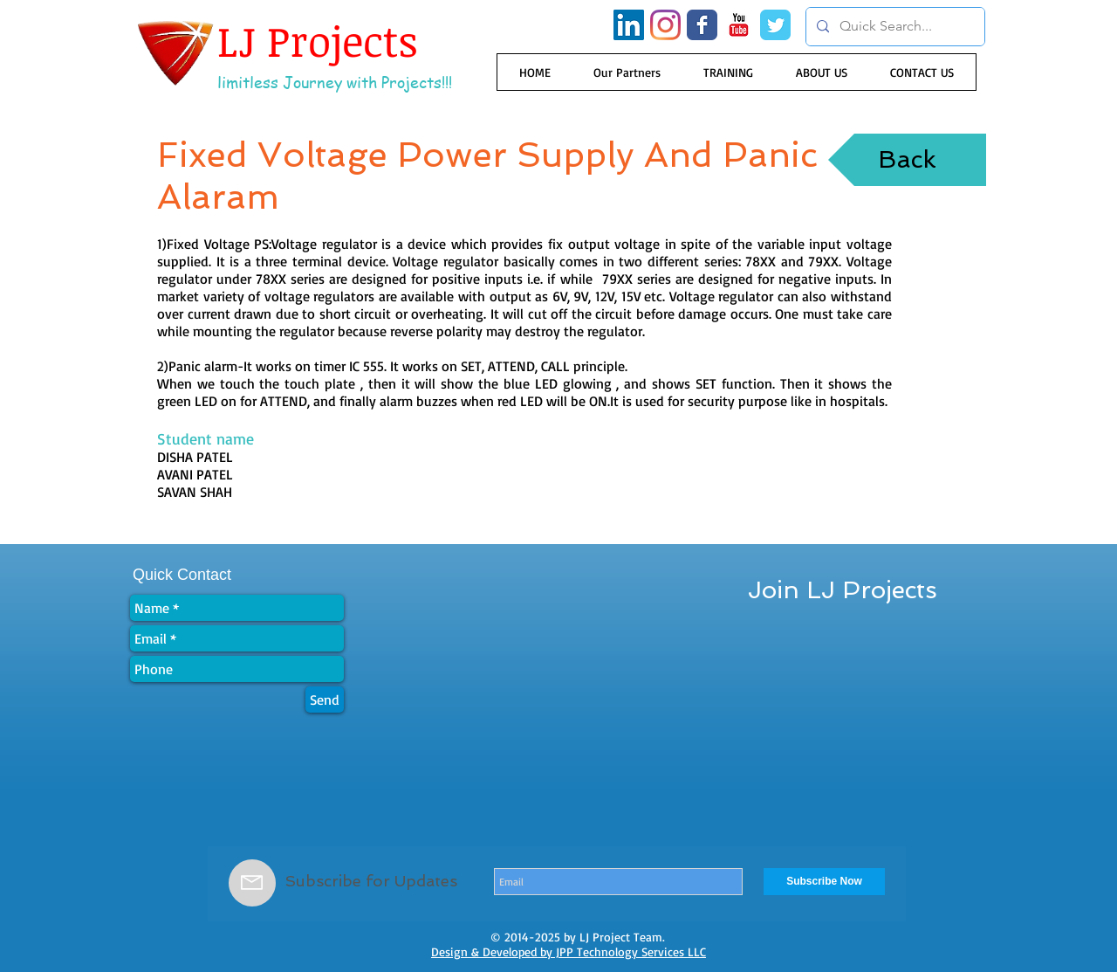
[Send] (324, 699)
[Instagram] (665, 25)
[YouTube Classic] (738, 25)
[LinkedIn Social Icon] (628, 25)
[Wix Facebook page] (702, 25)
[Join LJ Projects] (842, 590)
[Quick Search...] (893, 26)
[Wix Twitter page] (775, 25)
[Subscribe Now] (824, 881)
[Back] (907, 160)
